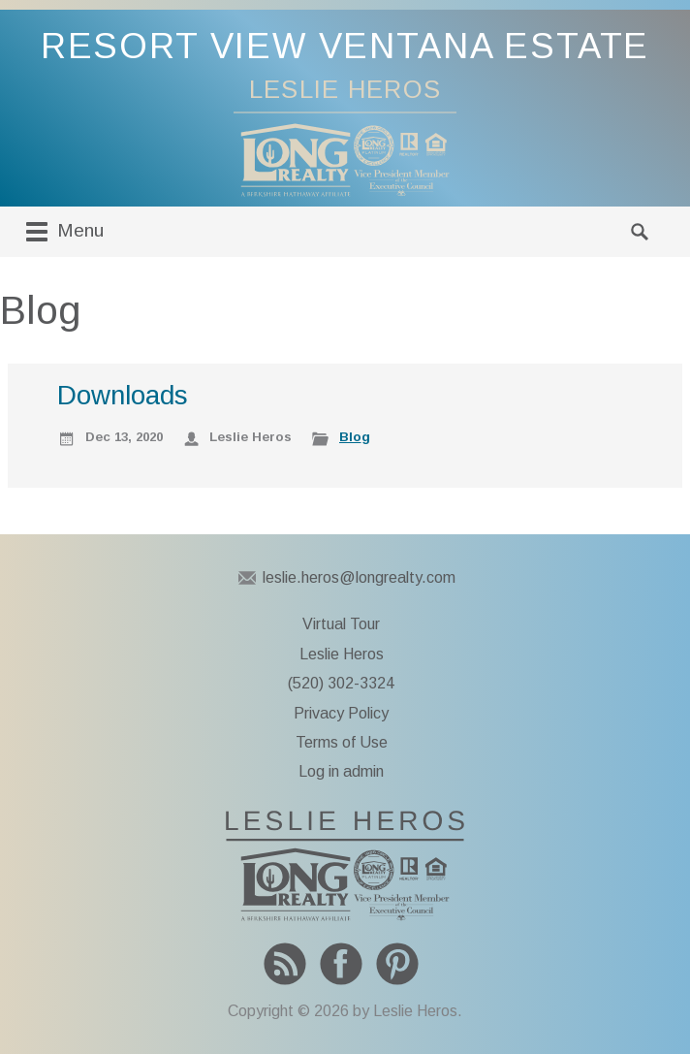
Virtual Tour (341, 624)
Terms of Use (342, 742)
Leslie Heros (341, 654)
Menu (62, 231)
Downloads (122, 395)
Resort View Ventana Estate (345, 46)
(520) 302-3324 (341, 683)
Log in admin (341, 771)
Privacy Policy (341, 713)
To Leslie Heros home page (345, 866)
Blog (354, 437)
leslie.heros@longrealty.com (359, 577)
